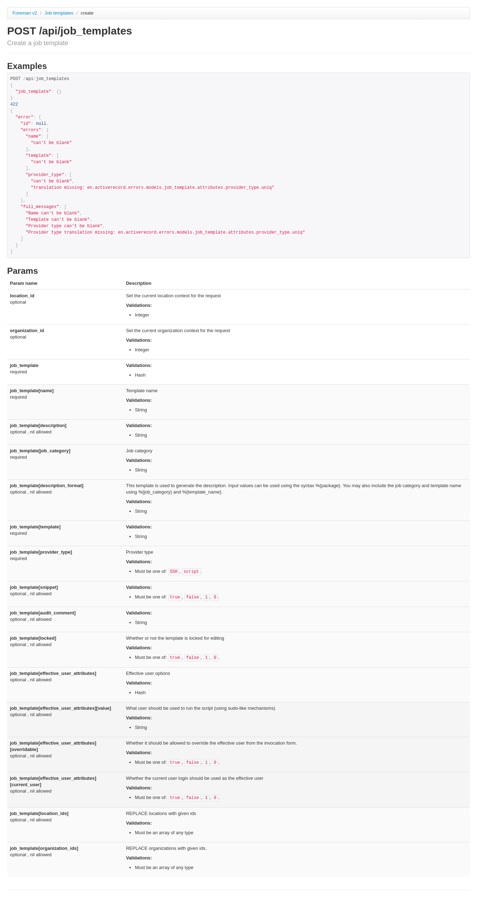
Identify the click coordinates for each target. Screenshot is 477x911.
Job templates (59, 13)
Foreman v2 (24, 13)
